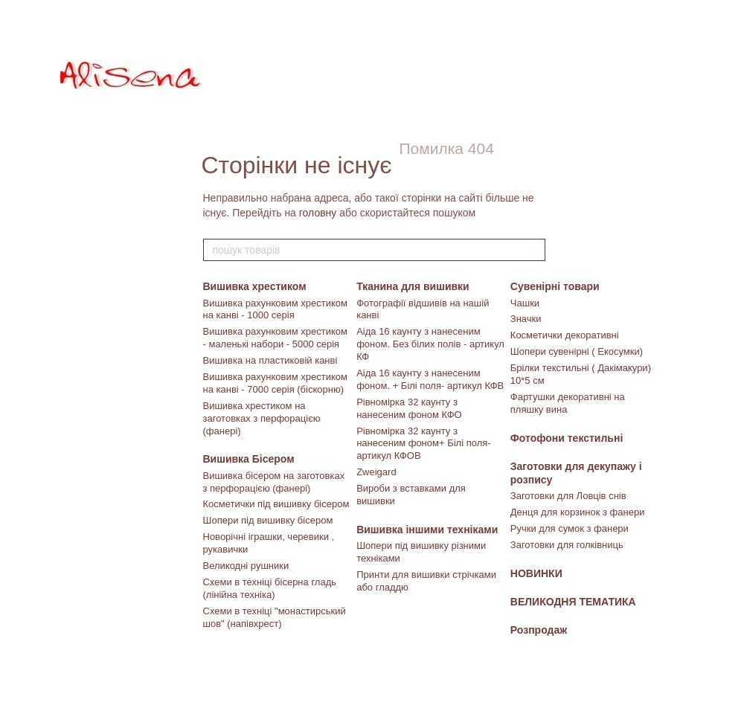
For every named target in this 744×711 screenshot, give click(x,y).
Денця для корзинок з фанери (577, 512)
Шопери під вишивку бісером (268, 520)
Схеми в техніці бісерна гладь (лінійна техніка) (270, 588)
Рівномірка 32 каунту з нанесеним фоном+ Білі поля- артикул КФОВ (423, 443)
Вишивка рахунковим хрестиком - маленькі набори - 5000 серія (275, 338)
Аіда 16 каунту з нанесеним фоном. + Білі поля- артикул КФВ (430, 379)
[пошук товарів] (533, 250)
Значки (526, 318)
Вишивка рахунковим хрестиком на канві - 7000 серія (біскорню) (275, 383)
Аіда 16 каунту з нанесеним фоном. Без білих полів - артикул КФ (430, 344)
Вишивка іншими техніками (427, 529)
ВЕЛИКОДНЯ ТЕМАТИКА (573, 602)
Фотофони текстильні (566, 438)
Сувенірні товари (555, 286)
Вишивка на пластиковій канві (270, 360)
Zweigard (376, 471)
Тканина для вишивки (412, 286)
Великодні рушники (246, 565)
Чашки (524, 303)
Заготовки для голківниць (566, 544)
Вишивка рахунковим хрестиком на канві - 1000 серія (275, 309)
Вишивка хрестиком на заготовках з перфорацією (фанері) (262, 418)
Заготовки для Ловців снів (568, 495)
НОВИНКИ (536, 573)
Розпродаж (538, 630)
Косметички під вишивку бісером (276, 503)
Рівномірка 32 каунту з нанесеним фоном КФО (409, 408)
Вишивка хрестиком (255, 286)
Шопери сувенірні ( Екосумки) (576, 351)
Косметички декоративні (564, 335)
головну (318, 213)
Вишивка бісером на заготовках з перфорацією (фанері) (274, 482)
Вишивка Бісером (249, 459)
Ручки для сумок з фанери (569, 528)
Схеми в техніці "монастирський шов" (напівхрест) (274, 617)
